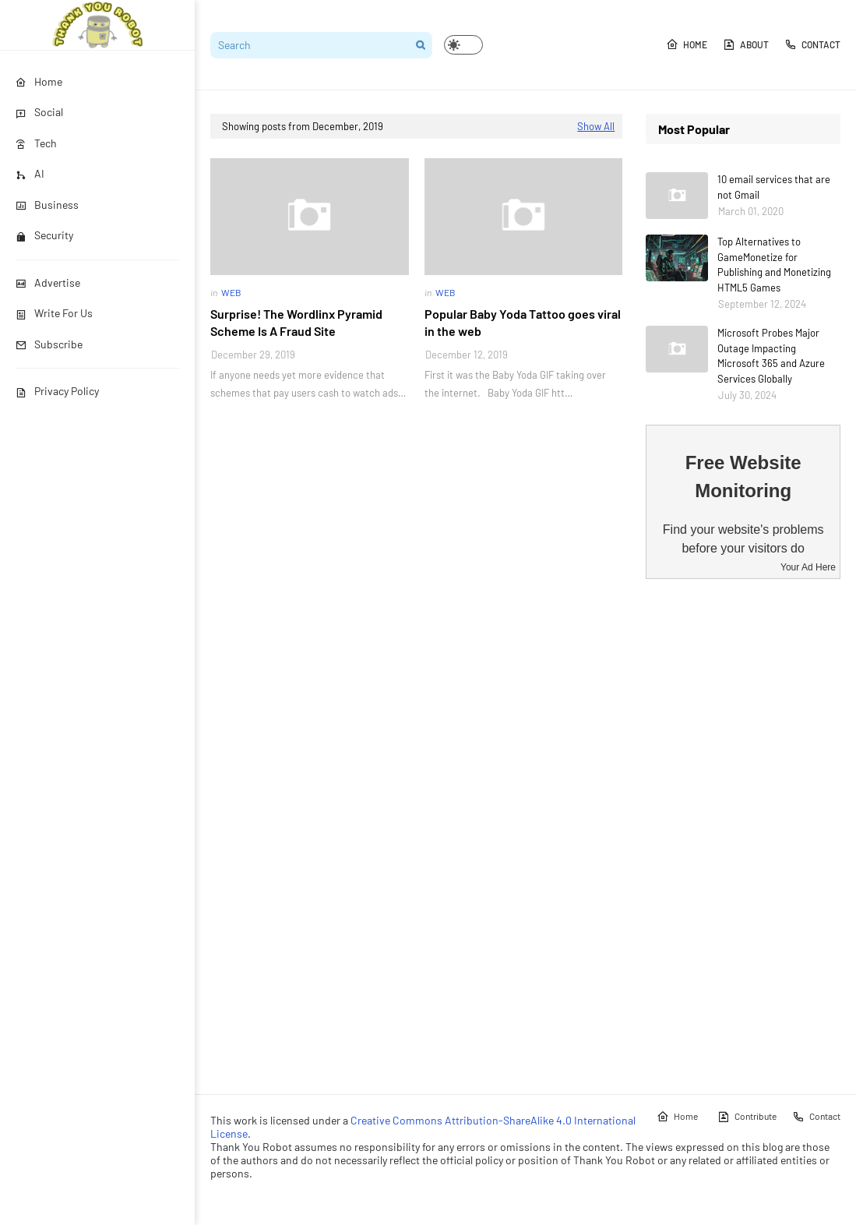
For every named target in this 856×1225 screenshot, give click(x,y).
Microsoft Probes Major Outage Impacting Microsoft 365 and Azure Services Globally (771, 356)
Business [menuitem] (47, 204)
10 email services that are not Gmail (773, 187)
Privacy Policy (57, 390)
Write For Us (54, 312)
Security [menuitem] (44, 235)
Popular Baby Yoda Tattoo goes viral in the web (522, 322)
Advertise (48, 282)
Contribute (747, 1116)
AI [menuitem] (30, 173)
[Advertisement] (743, 836)
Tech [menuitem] (36, 143)
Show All (596, 126)
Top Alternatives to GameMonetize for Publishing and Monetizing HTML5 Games (774, 264)
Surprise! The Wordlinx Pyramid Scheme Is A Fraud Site (296, 322)
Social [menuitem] (39, 111)
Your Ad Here (808, 567)
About (746, 44)
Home (686, 44)
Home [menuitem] (39, 81)
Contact (812, 44)
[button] (463, 45)
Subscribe (49, 344)
